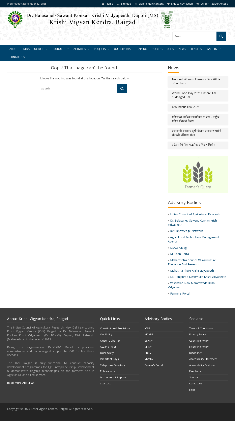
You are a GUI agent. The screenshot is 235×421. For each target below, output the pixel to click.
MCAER (149, 334)
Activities (80, 49)
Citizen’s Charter (110, 340)
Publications (107, 371)
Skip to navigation (182, 3)
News (182, 49)
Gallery (212, 49)
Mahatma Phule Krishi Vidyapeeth (192, 270)
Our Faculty (107, 353)
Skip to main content (151, 3)
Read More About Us (20, 383)
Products (58, 49)
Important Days (109, 359)
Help (192, 389)
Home (109, 3)
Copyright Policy (199, 340)
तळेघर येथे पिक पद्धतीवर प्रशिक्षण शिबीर (193, 145)
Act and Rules (108, 346)
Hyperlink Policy (199, 346)
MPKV (148, 346)
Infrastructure (33, 49)
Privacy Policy (197, 334)
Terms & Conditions (201, 328)
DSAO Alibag (178, 248)
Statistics (105, 383)
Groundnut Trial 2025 (186, 107)
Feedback (195, 371)
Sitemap (126, 3)
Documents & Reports (113, 377)
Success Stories (163, 49)
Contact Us (17, 57)
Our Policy (106, 334)
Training (141, 49)
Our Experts (122, 49)
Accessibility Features (202, 365)
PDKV (148, 353)
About (13, 49)
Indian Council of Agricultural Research (195, 214)
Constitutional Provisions (115, 328)
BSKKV (149, 340)
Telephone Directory (112, 365)
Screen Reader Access (214, 3)
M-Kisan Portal (179, 254)
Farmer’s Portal (180, 293)
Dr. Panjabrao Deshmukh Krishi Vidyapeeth (198, 277)
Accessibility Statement (203, 359)
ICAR (147, 328)
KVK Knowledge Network (186, 231)
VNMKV (149, 359)
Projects (100, 49)
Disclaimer (195, 353)
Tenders (196, 49)
